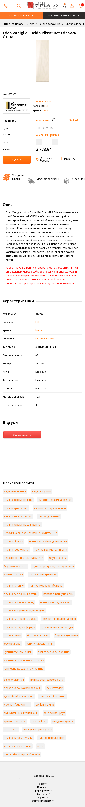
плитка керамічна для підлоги (48, 541)
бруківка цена (58, 558)
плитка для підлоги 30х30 (20, 618)
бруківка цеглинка (66, 635)
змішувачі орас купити (38, 729)
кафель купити (41, 491)
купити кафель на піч (40, 643)
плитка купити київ (16, 508)
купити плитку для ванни (50, 508)
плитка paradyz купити (18, 737)
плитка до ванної (49, 516)
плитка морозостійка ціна (46, 585)
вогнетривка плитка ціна (53, 652)
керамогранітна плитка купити (23, 558)
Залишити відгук (22, 434)
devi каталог (55, 688)
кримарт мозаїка (14, 721)
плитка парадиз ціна (51, 737)
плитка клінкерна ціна (43, 574)
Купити (16, 159)
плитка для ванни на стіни (20, 594)
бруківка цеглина (38, 635)
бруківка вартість (15, 566)
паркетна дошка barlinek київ (22, 688)
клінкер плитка (13, 574)
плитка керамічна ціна (18, 499)
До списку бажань (46, 159)
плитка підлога (13, 541)
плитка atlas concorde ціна (47, 679)
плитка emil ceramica (53, 696)
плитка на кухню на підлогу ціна (24, 610)
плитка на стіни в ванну (19, 602)
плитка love (39, 721)
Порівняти (69, 158)
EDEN (47, 105)
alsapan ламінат (14, 679)
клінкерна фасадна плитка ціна (23, 668)
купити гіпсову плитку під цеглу (24, 660)
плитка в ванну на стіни (58, 594)
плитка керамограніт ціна (51, 549)
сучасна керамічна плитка (54, 499)
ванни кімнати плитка (18, 516)
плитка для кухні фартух (19, 627)
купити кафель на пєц (18, 652)
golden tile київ (45, 704)
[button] (53, 120)
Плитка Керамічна (49, 23)
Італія (45, 110)
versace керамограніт (17, 746)
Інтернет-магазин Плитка (19, 23)
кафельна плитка (15, 491)
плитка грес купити (16, 549)
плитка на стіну (14, 585)
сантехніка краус (54, 713)
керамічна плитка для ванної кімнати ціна (30, 533)
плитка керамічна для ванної (22, 524)
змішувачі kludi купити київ (21, 713)
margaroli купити (62, 721)
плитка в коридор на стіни (59, 618)
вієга (40, 746)
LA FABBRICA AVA (42, 101)
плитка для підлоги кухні (55, 602)
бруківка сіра (12, 643)
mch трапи (11, 729)
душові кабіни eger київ (19, 696)
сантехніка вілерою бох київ (22, 754)
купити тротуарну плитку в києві (53, 566)
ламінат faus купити (16, 704)
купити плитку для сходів (57, 627)
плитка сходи (12, 635)
